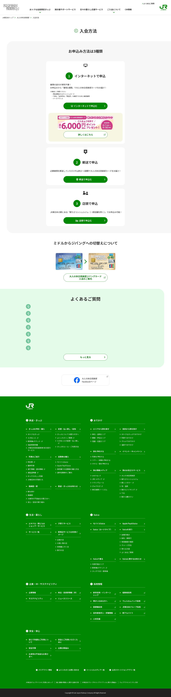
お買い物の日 (62, 543)
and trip (95, 475)
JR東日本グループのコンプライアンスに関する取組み (99, 682)
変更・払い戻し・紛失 (67, 429)
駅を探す (31, 491)
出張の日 (60, 540)
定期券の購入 (63, 456)
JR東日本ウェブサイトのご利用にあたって (39, 682)
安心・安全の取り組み (36, 502)
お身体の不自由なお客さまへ (38, 498)
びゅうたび (96, 486)
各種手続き (126, 535)
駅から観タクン (127, 497)
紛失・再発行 (127, 538)
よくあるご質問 (148, 3)
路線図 (30, 495)
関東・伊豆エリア (99, 438)
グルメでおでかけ (128, 441)
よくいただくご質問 (64, 438)
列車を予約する (98, 457)
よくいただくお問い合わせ (69, 670)
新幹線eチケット (34, 441)
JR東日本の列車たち (35, 480)
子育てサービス (64, 523)
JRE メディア (97, 479)
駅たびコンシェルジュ (130, 479)
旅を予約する (98, 451)
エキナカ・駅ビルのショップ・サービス (37, 524)
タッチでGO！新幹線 (100, 571)
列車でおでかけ (127, 438)
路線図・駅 (33, 486)
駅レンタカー (127, 482)
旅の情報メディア (100, 470)
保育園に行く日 (63, 547)
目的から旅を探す (129, 429)
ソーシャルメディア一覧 (95, 670)
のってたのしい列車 (35, 476)
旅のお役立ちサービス (131, 470)
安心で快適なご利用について (38, 640)
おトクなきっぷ (33, 434)
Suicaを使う (127, 529)
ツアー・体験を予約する (101, 460)
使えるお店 (126, 549)
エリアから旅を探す (101, 429)
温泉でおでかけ (127, 445)
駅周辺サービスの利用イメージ (68, 533)
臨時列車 (31, 465)
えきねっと (32, 438)
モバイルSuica (62, 462)
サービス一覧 (34, 532)
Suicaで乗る (98, 559)
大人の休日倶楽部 (128, 475)
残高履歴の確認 (127, 542)
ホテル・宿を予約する (100, 464)
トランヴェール (98, 482)
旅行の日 (60, 550)
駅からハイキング (128, 490)
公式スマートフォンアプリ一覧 (123, 670)
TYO (123, 493)
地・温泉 (125, 486)
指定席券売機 (33, 445)
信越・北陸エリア (99, 441)
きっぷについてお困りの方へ (68, 434)
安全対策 (32, 648)
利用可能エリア (98, 564)
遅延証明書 (32, 472)
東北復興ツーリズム (99, 490)
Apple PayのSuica (64, 465)
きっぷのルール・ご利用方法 (68, 447)
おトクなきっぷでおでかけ (131, 434)
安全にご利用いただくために (68, 640)
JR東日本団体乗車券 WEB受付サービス (39, 449)
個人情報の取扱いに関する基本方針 (67, 682)
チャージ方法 (127, 545)
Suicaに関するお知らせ (131, 559)
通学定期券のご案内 (64, 472)
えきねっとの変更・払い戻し (68, 441)
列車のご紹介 (34, 456)
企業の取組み (63, 648)
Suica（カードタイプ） (102, 529)
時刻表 (30, 462)
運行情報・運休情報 (35, 469)
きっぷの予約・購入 (37, 429)
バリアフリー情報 (45, 670)
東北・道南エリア (99, 434)
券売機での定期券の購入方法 (68, 469)
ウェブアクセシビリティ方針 (128, 682)
